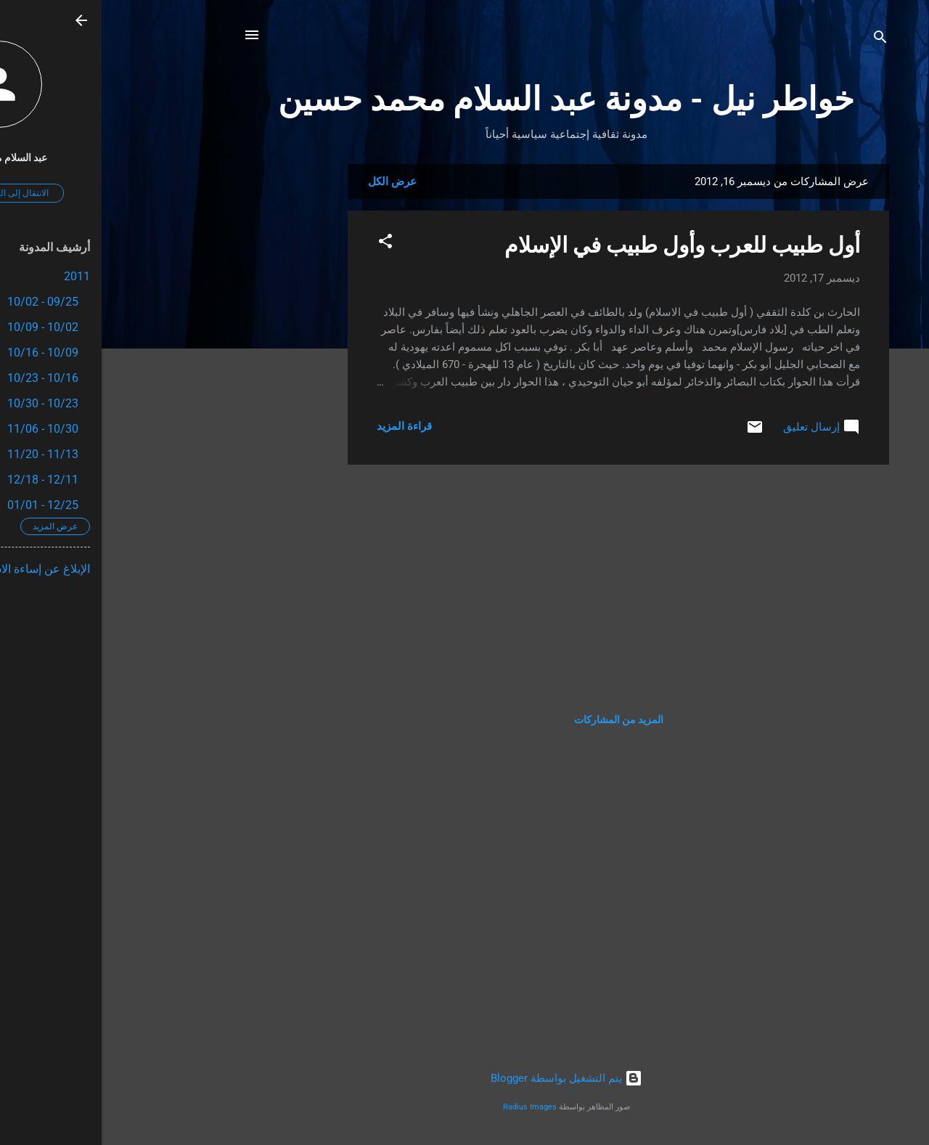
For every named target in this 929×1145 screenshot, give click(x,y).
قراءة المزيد (302, 426)
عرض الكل (290, 181)
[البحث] (778, 39)
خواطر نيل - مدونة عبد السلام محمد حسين (464, 99)
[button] (283, 243)
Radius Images (428, 1107)
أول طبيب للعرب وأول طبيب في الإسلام (580, 245)
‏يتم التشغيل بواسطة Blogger (465, 1078)
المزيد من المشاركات (517, 719)
